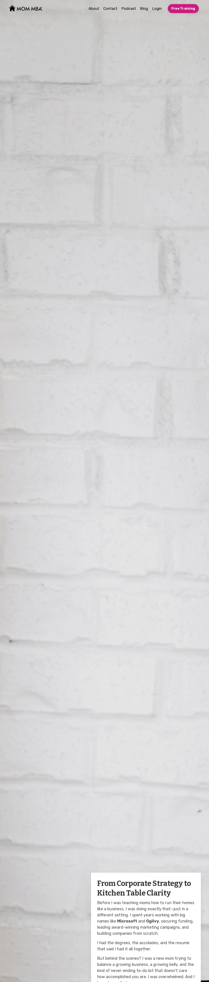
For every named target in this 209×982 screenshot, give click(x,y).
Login (157, 8)
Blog (144, 8)
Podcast (128, 8)
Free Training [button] (183, 8)
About (94, 8)
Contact (110, 8)
